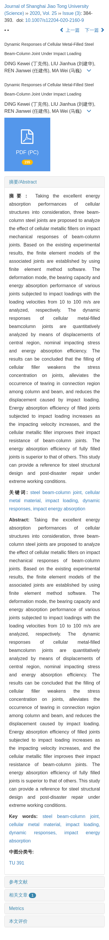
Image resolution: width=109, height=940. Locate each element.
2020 (35, 13)
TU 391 (16, 862)
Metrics (16, 908)
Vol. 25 (50, 13)
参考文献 (18, 881)
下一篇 (95, 30)
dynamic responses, (37, 832)
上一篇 (69, 30)
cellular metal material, (37, 824)
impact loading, (64, 500)
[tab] (54, 182)
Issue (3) (71, 13)
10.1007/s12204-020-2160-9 (54, 20)
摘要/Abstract (23, 181)
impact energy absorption (59, 508)
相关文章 (22, 895)
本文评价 (18, 921)
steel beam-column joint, (57, 492)
